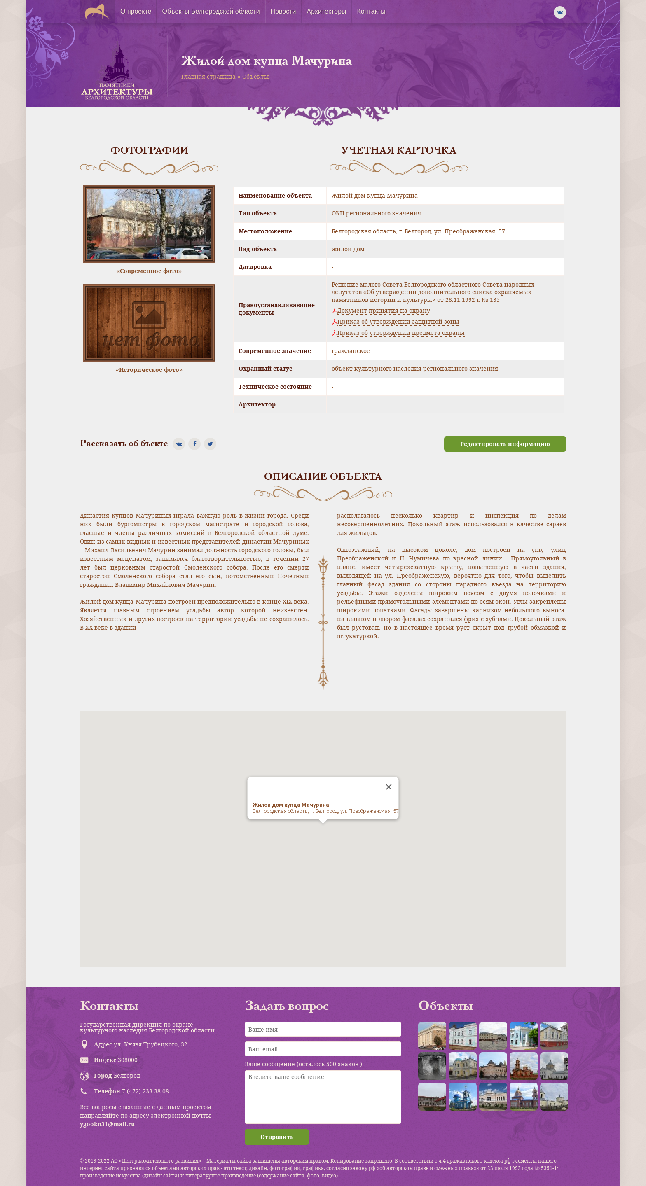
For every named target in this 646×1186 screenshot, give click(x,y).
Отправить (276, 1137)
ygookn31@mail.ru (107, 1124)
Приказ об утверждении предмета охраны (401, 332)
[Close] (389, 787)
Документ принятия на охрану (383, 310)
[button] (323, 831)
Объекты (255, 76)
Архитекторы (326, 11)
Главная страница (208, 76)
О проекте (135, 11)
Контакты (371, 11)
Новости (283, 11)
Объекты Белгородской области (211, 11)
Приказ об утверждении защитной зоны (398, 321)
